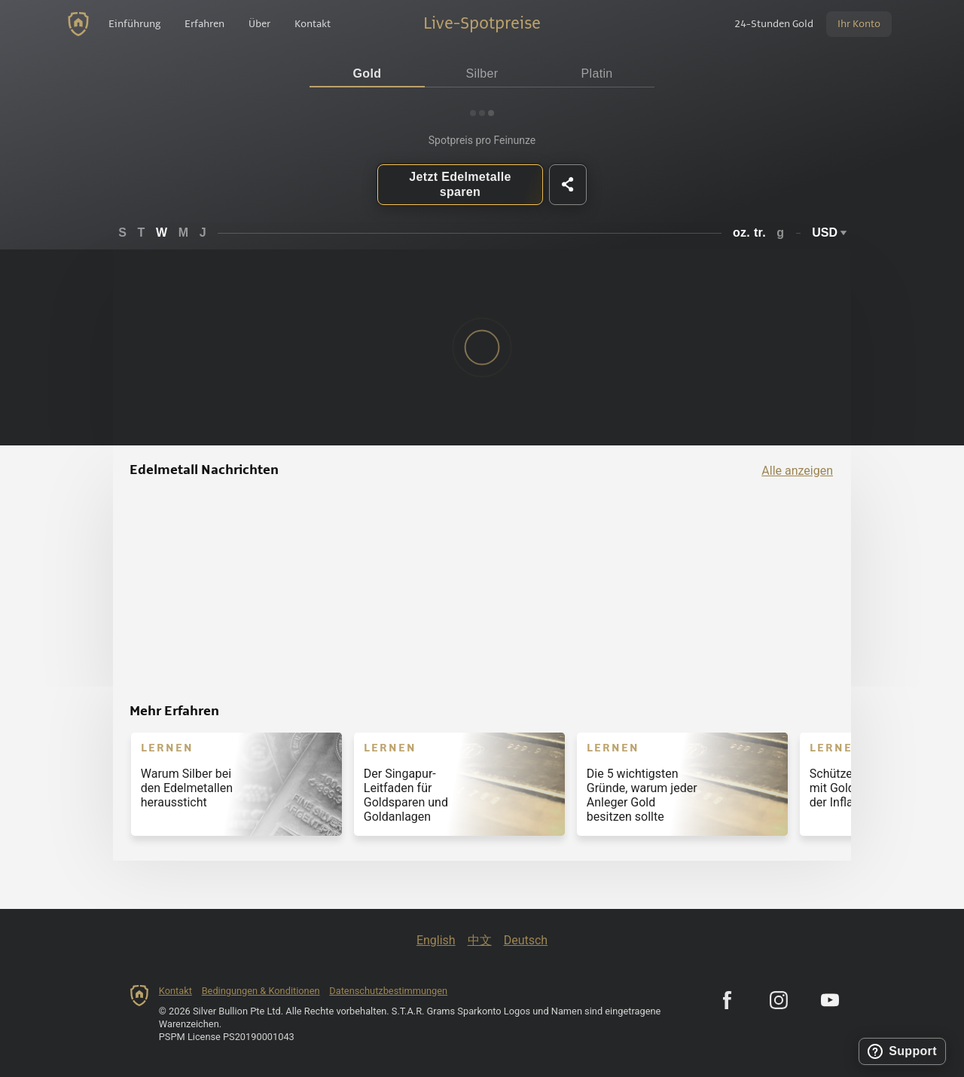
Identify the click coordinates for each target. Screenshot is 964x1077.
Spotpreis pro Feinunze (482, 140)
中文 (480, 940)
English (436, 940)
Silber (482, 73)
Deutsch (526, 940)
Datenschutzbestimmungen (388, 990)
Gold (367, 73)
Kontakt (175, 990)
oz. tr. (749, 232)
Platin (597, 73)
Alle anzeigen (797, 471)
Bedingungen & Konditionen (261, 990)
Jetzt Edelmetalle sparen (460, 183)
